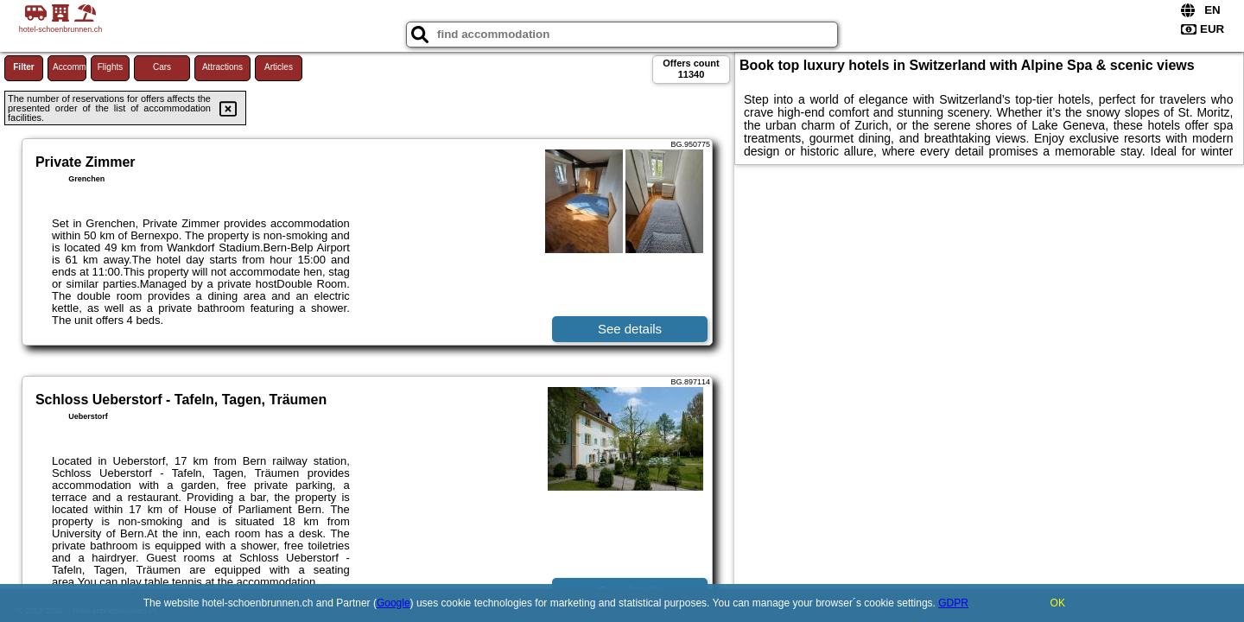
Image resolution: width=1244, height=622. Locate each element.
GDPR (953, 603)
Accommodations (69, 67)
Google (393, 603)
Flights (110, 67)
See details (630, 328)
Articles (278, 67)
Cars (162, 67)
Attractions (222, 67)
